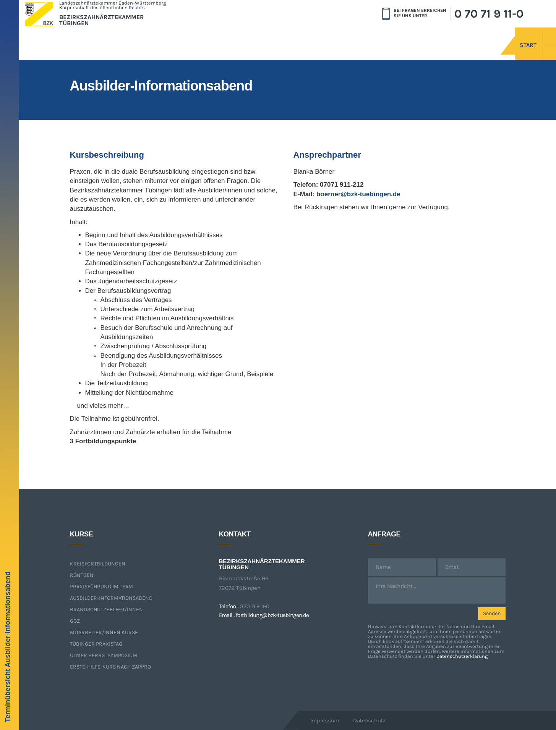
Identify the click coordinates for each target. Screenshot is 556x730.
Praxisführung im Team (101, 586)
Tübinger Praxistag (96, 644)
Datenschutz (369, 720)
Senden (492, 613)
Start (485, 37)
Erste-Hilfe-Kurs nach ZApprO (110, 667)
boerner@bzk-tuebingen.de (358, 194)
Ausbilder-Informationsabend (111, 598)
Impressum (324, 720)
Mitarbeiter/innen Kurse (104, 632)
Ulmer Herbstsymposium (103, 655)
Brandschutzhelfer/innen (106, 609)
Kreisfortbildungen (97, 563)
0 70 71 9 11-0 (489, 14)
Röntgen (82, 575)
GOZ (75, 621)
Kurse (526, 37)
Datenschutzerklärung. (462, 656)
